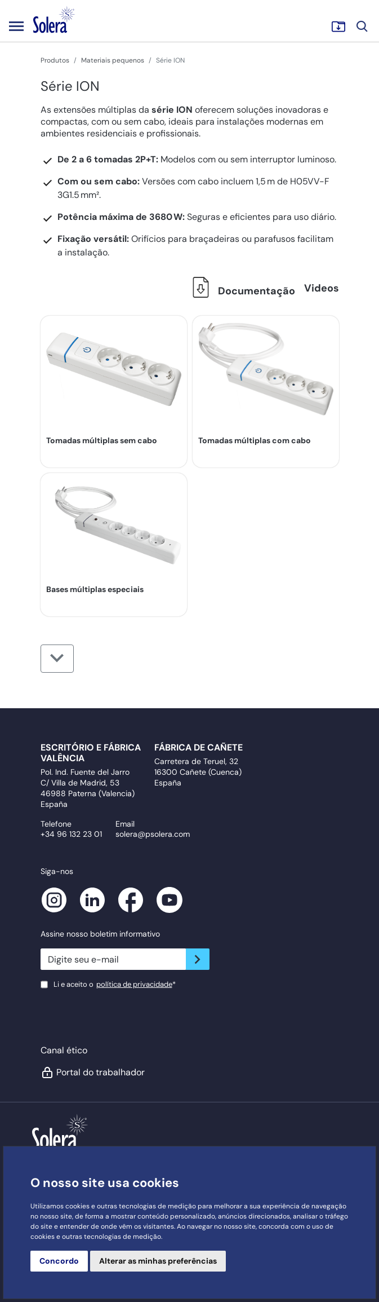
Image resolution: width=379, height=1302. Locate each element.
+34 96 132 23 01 (71, 834)
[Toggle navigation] (16, 26)
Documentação (240, 291)
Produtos (55, 60)
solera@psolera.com (152, 834)
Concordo (59, 1261)
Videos (321, 288)
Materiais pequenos (112, 60)
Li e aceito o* (114, 984)
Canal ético (64, 1050)
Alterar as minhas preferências (158, 1261)
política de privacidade (134, 984)
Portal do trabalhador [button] (93, 1072)
